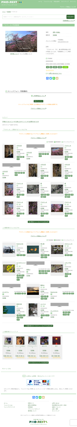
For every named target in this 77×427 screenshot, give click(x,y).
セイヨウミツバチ (21, 263)
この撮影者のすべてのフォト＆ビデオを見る (38, 326)
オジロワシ (5, 292)
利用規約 (30, 407)
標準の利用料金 (32, 405)
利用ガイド (31, 403)
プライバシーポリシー (34, 409)
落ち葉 (42, 244)
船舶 (48, 271)
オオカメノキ (68, 244)
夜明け (28, 269)
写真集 (4, 355)
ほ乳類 (66, 274)
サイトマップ (65, 1)
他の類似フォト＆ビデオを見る (39, 222)
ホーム (40, 1)
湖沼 (42, 257)
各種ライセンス (56, 407)
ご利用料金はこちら (39, 96)
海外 (8, 355)
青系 (24, 315)
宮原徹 (55, 35)
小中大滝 (19, 145)
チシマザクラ (54, 311)
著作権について (14, 53)
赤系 (55, 67)
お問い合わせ (55, 403)
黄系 (46, 255)
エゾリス (43, 304)
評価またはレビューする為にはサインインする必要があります (20, 121)
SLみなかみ (19, 244)
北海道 (19, 293)
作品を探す (57, 1)
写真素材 (9, 11)
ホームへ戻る (6, 368)
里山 (18, 279)
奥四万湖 (19, 304)
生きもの (12, 355)
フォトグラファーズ (9, 407)
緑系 (21, 317)
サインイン (73, 1)
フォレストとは (48, 1)
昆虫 (18, 277)
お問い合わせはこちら (55, 73)
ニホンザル (68, 262)
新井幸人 (67, 208)
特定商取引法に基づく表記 (59, 405)
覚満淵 (65, 67)
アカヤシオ (68, 145)
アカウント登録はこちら (67, 7)
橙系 (40, 273)
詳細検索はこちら (69, 20)
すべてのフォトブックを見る (38, 362)
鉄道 (18, 255)
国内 (53, 355)
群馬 (54, 32)
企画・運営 (55, 409)
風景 (18, 156)
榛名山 (42, 285)
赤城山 (58, 32)
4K (45, 153)
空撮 (48, 194)
